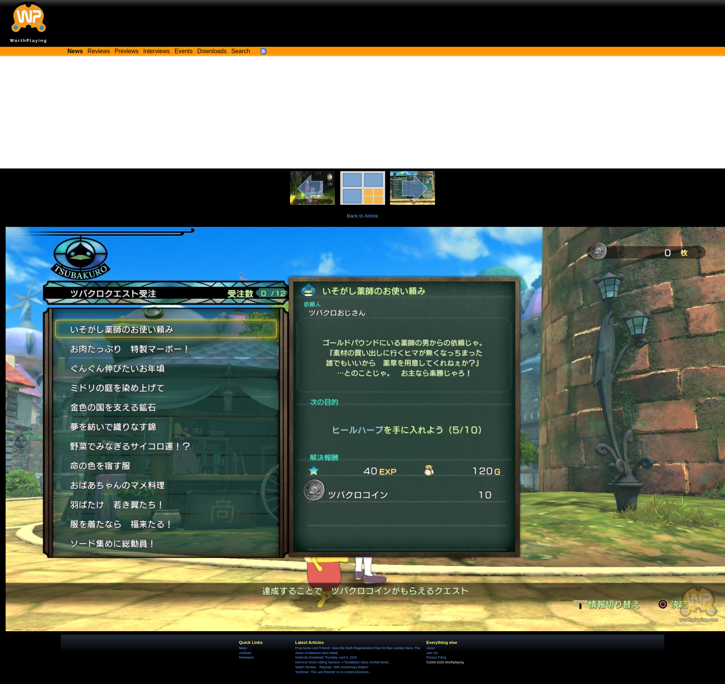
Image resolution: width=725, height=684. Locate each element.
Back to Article (362, 216)
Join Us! (432, 653)
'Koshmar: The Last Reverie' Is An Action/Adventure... (333, 672)
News (243, 648)
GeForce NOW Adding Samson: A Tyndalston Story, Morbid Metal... (343, 662)
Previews (127, 51)
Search (240, 51)
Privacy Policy (436, 657)
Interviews (156, 51)
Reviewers (246, 657)
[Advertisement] (362, 112)
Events (184, 51)
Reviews (99, 51)
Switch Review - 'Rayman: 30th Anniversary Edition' (332, 667)
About (430, 648)
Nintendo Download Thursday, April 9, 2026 (326, 657)
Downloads (212, 51)
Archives (245, 653)
